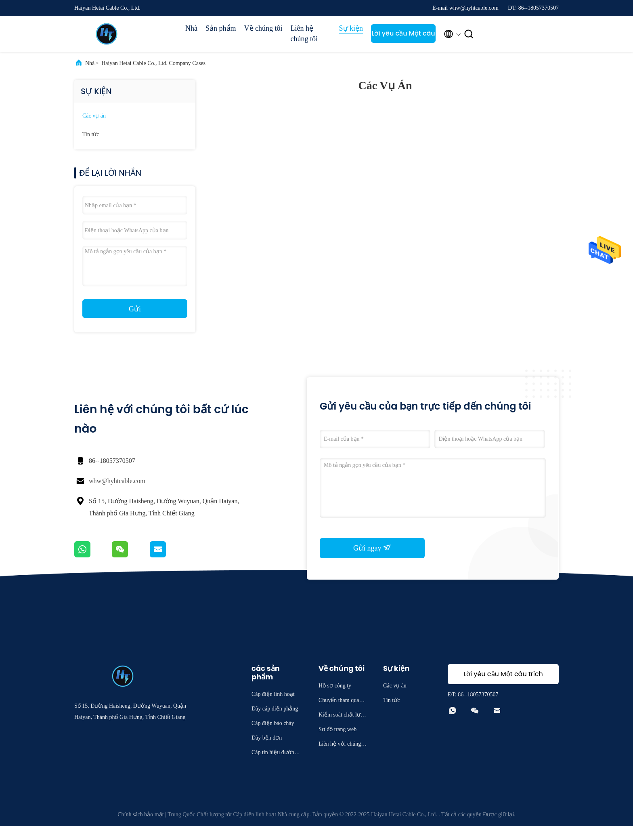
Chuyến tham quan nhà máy (342, 701)
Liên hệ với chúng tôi (343, 745)
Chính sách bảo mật (140, 814)
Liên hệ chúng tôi (304, 33)
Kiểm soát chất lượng (343, 716)
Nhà (191, 28)
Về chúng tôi (263, 28)
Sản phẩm (220, 28)
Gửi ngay (372, 547)
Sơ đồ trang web (337, 729)
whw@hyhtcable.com (117, 480)
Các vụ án (94, 116)
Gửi (135, 309)
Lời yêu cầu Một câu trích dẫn (403, 36)
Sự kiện (351, 28)
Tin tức (90, 134)
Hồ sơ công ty (335, 686)
